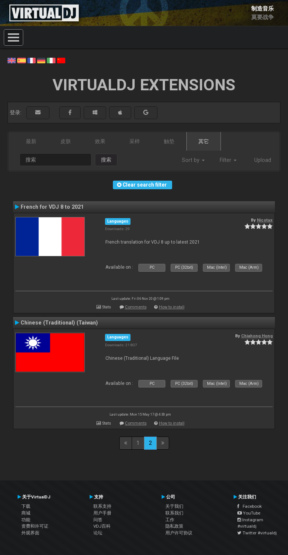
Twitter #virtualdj (257, 533)
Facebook (249, 506)
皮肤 (65, 141)
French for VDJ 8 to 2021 (52, 207)
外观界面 (30, 533)
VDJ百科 (102, 526)
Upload (262, 160)
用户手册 (102, 513)
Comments (136, 307)
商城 (25, 513)
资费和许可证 (34, 526)
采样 (134, 141)
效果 (100, 141)
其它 (203, 141)
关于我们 (174, 506)
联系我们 (174, 513)
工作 (169, 519)
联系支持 (102, 506)
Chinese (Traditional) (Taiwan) (59, 323)
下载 (25, 506)
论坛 (97, 533)
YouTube (248, 513)
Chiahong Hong (257, 335)
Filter (228, 160)
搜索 (106, 160)
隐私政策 (174, 526)
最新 (31, 141)
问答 (97, 519)
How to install (171, 307)
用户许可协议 (178, 533)
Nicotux (265, 220)
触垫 (169, 141)
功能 (25, 519)
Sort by (193, 160)
